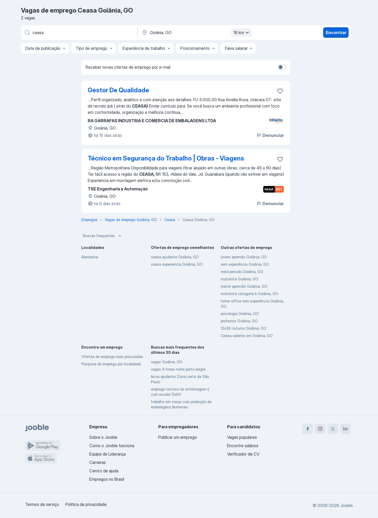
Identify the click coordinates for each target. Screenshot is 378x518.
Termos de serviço (42, 504)
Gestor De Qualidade (118, 90)
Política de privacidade (86, 504)
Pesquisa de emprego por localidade (111, 364)
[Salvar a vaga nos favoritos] (280, 91)
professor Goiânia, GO (239, 321)
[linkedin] (345, 429)
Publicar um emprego (177, 437)
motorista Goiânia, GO (239, 279)
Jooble (346, 505)
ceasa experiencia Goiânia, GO (177, 264)
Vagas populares (242, 437)
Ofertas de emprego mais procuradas (112, 356)
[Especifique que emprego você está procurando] (78, 32)
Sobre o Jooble (103, 437)
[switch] (282, 67)
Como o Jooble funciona (111, 445)
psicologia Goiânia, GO (240, 313)
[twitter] (333, 429)
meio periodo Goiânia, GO (242, 271)
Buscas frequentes (102, 235)
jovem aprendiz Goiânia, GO (244, 257)
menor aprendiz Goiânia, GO (244, 286)
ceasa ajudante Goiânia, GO (175, 257)
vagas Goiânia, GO (166, 362)
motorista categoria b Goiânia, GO (249, 293)
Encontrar (336, 32)
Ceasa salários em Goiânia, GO (247, 335)
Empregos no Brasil (106, 479)
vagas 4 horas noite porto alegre (178, 369)
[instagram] (320, 429)
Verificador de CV (243, 454)
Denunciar (270, 135)
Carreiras (97, 462)
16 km (241, 32)
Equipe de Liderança (107, 454)
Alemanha (89, 257)
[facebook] (307, 429)
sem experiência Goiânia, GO (245, 264)
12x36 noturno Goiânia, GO (243, 328)
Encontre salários (242, 445)
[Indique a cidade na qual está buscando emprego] (196, 32)
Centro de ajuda (103, 470)
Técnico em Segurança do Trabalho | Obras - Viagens (166, 158)
